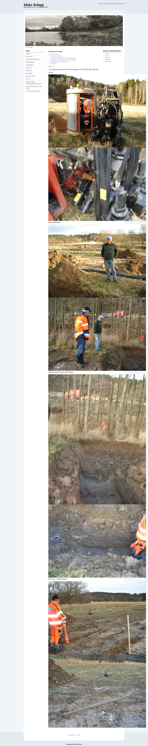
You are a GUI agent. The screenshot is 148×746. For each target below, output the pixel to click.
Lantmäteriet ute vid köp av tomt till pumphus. (63, 58)
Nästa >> (79, 735)
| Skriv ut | (51, 54)
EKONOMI (29, 73)
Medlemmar (30, 62)
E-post (56, 54)
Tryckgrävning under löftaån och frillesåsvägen (64, 60)
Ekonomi (107, 57)
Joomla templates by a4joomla (74, 744)
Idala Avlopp (34, 5)
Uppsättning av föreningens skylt (60, 61)
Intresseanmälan (33, 59)
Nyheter (29, 56)
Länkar (28, 68)
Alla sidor (53, 63)
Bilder (28, 79)
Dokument (30, 65)
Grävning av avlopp (56, 56)
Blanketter (30, 76)
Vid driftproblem (33, 91)
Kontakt (29, 70)
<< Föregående (70, 735)
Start (27, 47)
